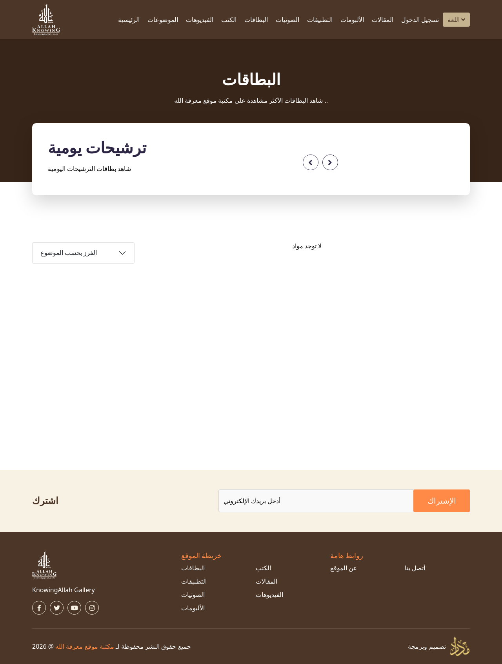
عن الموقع (343, 568)
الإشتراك (441, 500)
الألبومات (352, 19)
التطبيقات (320, 19)
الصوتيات (287, 19)
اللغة (456, 19)
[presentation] (310, 162)
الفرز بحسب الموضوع (68, 253)
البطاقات (256, 19)
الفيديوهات (199, 19)
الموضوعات (162, 19)
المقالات (382, 19)
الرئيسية (129, 19)
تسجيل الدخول (420, 19)
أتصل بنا (415, 568)
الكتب (228, 19)
